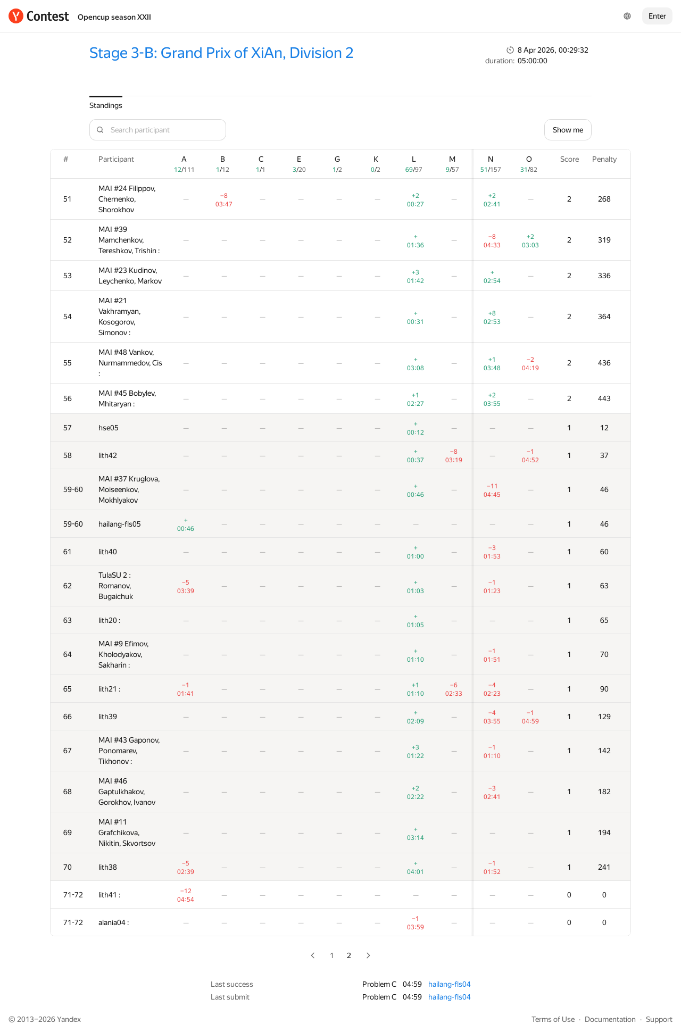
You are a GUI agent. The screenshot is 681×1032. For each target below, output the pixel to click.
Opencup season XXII (114, 17)
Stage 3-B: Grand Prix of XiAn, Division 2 (221, 53)
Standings (105, 105)
